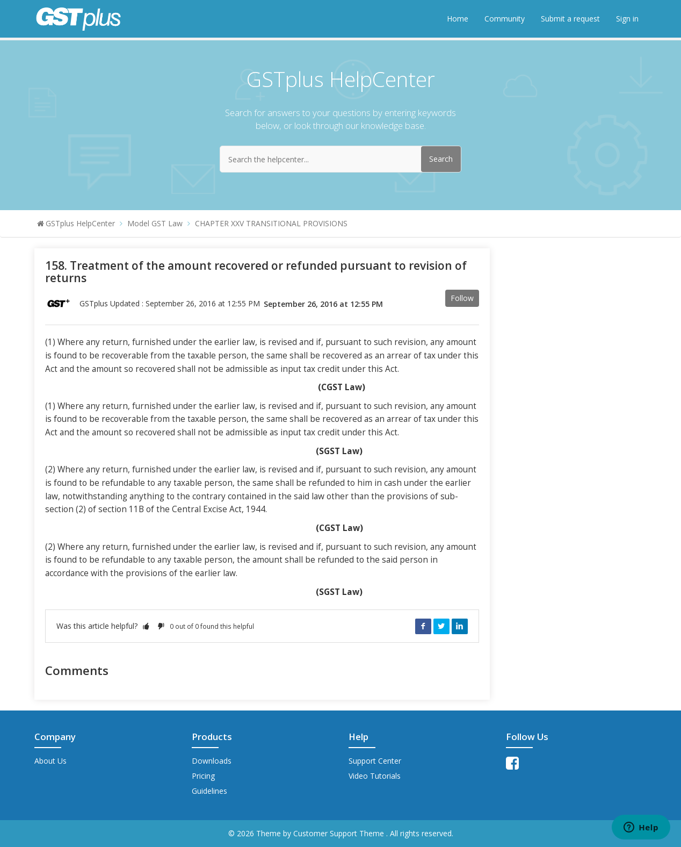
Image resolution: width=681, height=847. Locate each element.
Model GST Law (155, 223)
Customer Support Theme (339, 833)
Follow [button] (462, 298)
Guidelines (209, 791)
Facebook (423, 626)
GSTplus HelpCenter (80, 223)
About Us (50, 761)
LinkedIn (460, 626)
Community (504, 18)
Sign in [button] (627, 18)
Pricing (203, 776)
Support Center (375, 761)
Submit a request (570, 18)
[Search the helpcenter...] (340, 159)
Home (457, 18)
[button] (146, 626)
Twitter (441, 626)
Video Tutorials (375, 776)
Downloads (211, 761)
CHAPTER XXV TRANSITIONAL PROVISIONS (271, 223)
